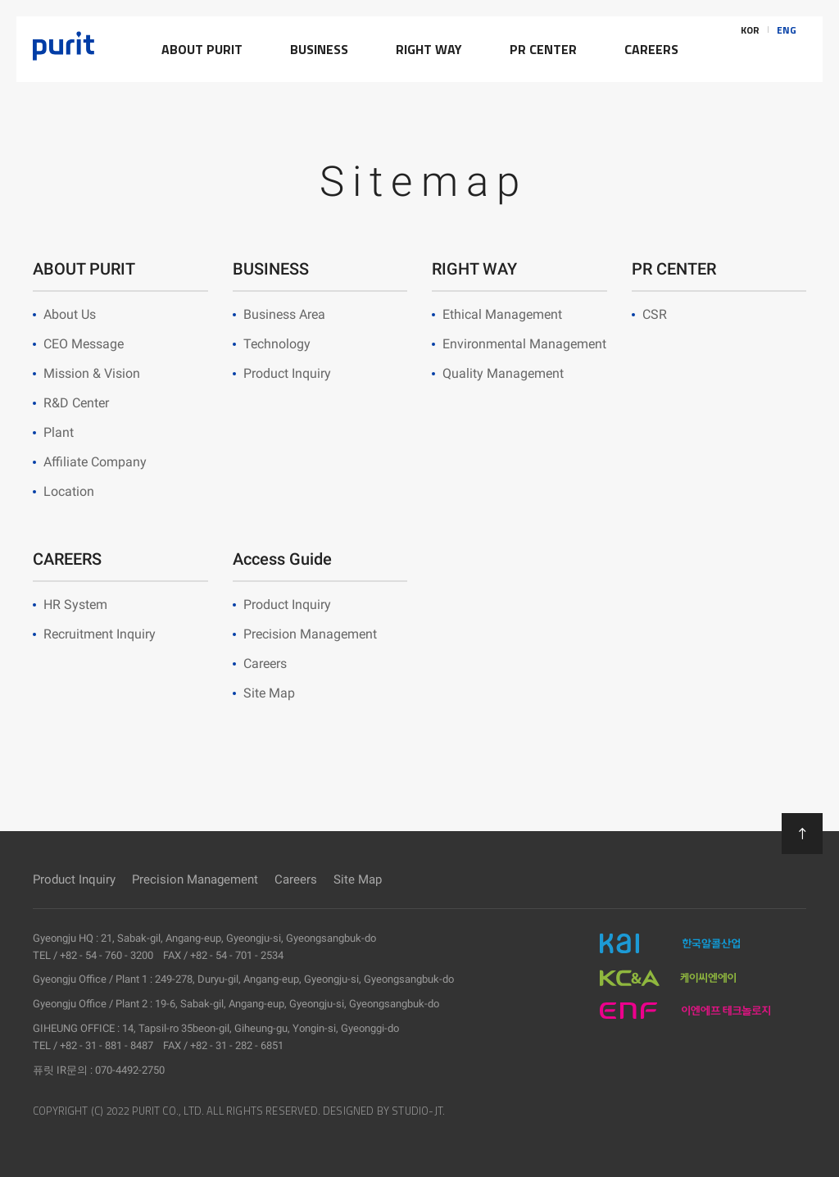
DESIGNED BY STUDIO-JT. (384, 1110)
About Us (69, 314)
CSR (654, 314)
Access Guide (282, 559)
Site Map (269, 693)
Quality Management (503, 373)
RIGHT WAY (474, 269)
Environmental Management (524, 344)
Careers (265, 663)
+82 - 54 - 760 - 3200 (106, 955)
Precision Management (310, 634)
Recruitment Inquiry (99, 634)
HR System (75, 604)
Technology (277, 344)
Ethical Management (502, 314)
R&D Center (76, 403)
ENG (786, 49)
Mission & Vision (91, 373)
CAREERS (67, 559)
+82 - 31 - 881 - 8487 (106, 1045)
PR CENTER (674, 269)
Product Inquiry (287, 373)
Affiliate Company (95, 462)
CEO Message (83, 344)
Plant (58, 432)
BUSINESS (271, 269)
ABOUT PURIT (84, 269)
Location (68, 491)
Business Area (284, 314)
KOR (750, 49)
